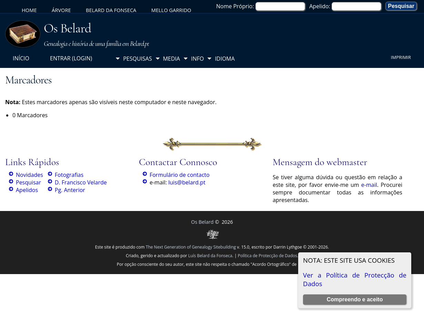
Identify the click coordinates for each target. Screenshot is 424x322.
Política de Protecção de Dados (267, 256)
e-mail (369, 185)
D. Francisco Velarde (81, 182)
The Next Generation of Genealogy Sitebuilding (191, 247)
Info (197, 58)
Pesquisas (137, 58)
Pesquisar (28, 182)
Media (171, 58)
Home (29, 10)
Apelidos (27, 190)
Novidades (29, 175)
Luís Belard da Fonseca (210, 256)
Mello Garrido (171, 10)
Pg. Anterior (70, 190)
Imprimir (401, 57)
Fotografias (69, 175)
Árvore (61, 10)
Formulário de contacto (180, 175)
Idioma (225, 58)
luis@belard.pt (186, 182)
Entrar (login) (71, 58)
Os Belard (67, 28)
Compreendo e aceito (355, 299)
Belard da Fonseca (111, 10)
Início (21, 58)
